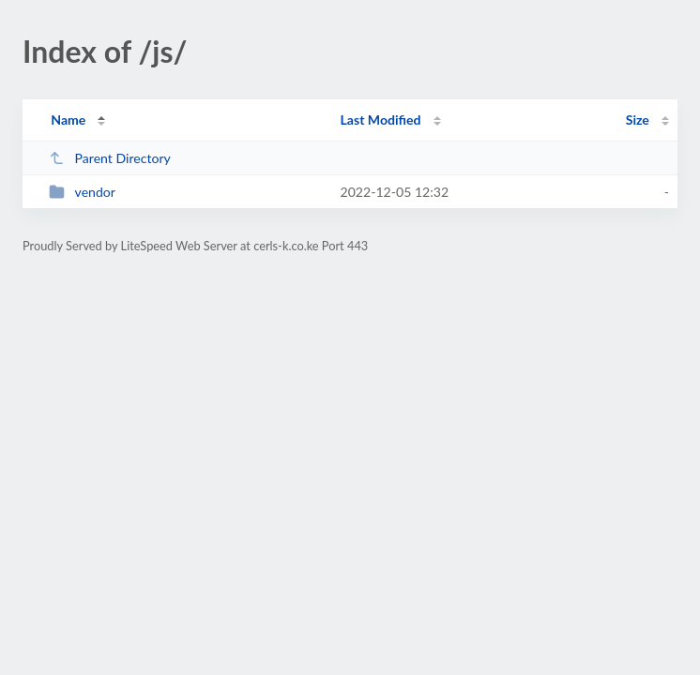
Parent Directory (110, 158)
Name (68, 120)
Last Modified (381, 120)
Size (637, 120)
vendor (82, 192)
